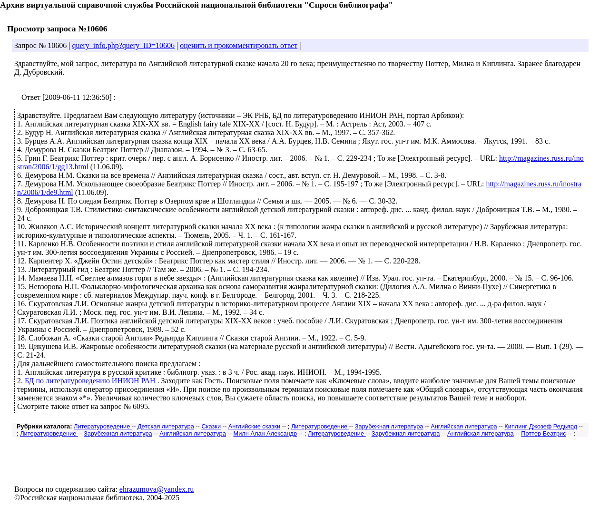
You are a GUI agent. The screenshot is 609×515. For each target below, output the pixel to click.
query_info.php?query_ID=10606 (123, 45)
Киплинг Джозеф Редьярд (540, 426)
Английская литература (464, 426)
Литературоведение (103, 426)
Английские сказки (254, 426)
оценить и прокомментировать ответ (238, 45)
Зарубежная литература (389, 426)
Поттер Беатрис (543, 433)
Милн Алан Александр (265, 433)
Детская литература (166, 426)
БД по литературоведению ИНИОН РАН (90, 381)
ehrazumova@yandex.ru (156, 489)
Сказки (211, 426)
